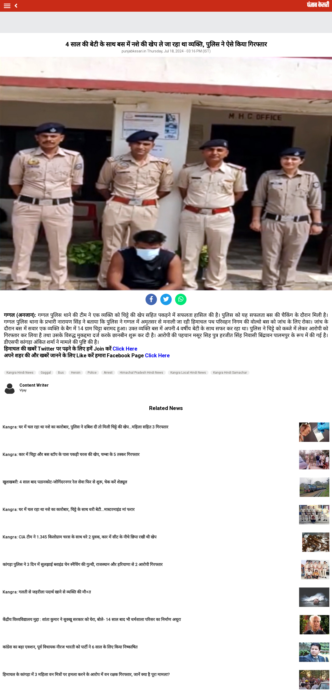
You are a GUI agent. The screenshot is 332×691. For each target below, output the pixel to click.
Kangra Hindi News (19, 372)
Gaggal (46, 372)
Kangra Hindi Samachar (230, 372)
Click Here (125, 349)
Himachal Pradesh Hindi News (141, 372)
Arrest (108, 372)
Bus (61, 372)
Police (92, 372)
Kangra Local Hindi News (188, 372)
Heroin (75, 372)
